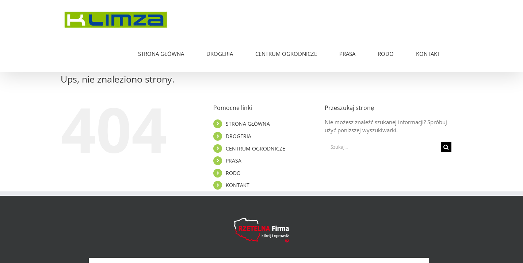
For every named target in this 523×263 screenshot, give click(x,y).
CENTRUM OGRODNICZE (255, 114)
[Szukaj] (446, 112)
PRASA (233, 126)
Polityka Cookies (276, 239)
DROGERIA (238, 101)
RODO (233, 138)
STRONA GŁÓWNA (248, 89)
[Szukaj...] (383, 112)
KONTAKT (237, 150)
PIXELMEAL (339, 239)
